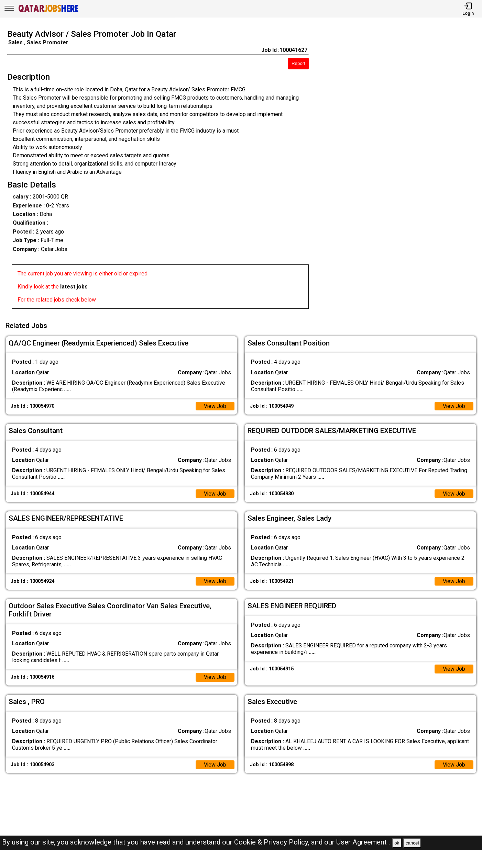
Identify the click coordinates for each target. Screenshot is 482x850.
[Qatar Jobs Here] (48, 11)
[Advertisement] (401, 171)
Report (298, 63)
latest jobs (74, 286)
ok (396, 843)
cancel (412, 843)
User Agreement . (363, 842)
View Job (215, 405)
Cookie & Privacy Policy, (272, 842)
